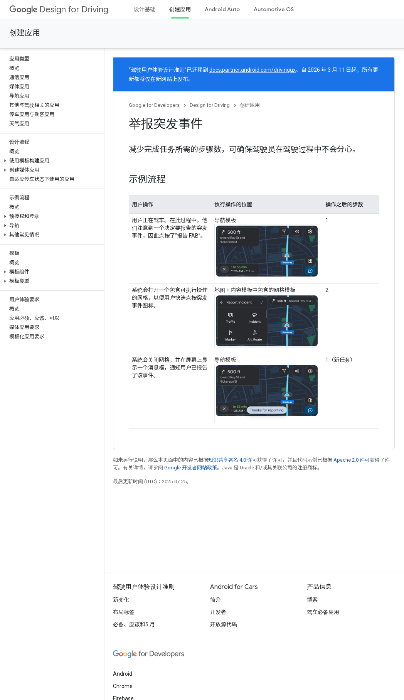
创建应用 (24, 33)
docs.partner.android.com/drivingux (252, 70)
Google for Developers (154, 105)
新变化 (121, 600)
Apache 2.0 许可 (351, 460)
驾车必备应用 (323, 612)
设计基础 (144, 9)
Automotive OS (274, 9)
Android (122, 674)
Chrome (123, 686)
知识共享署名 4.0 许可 (232, 460)
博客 (312, 600)
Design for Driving (58, 9)
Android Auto (222, 9)
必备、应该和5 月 (134, 624)
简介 (215, 600)
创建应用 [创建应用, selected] (180, 9)
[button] (50, 160)
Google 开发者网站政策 (190, 468)
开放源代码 (223, 624)
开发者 (218, 612)
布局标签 (124, 612)
